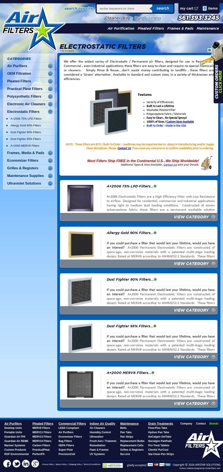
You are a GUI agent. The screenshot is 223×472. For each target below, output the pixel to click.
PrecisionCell (67, 454)
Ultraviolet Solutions (24, 183)
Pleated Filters (151, 28)
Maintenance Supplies (25, 176)
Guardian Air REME (16, 441)
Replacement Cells (132, 445)
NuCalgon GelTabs (159, 436)
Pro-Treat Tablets (158, 445)
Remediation (97, 445)
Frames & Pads (180, 28)
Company (186, 423)
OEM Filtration (19, 73)
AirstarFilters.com (212, 468)
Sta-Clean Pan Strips (161, 454)
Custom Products (15, 449)
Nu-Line (125, 454)
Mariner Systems (14, 445)
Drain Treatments (160, 423)
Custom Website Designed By (192, 468)
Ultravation (96, 436)
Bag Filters (65, 441)
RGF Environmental (16, 454)
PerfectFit (38, 454)
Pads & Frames (99, 449)
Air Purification (121, 28)
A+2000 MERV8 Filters (24, 145)
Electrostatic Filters (23, 112)
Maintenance (208, 28)
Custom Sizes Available (180, 122)
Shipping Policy (75, 464)
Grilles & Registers (22, 168)
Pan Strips (126, 436)
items (210, 8)
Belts (123, 428)
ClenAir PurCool (158, 449)
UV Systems (97, 454)
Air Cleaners (97, 428)
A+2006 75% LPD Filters (26, 118)
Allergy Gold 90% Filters (25, 125)
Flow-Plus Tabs (157, 428)
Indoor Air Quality (102, 423)
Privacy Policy (48, 464)
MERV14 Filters (41, 441)
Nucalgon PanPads (160, 441)
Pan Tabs (126, 432)
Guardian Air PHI (14, 436)
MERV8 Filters (41, 428)
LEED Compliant (69, 428)
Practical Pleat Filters (24, 89)
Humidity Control (100, 432)
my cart (186, 8)
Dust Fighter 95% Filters (25, 139)
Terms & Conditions (92, 464)
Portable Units (13, 432)
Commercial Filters (72, 423)
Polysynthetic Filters (24, 96)
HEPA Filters (66, 445)
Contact (201, 423)
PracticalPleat (41, 449)
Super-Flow (66, 449)
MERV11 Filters (41, 432)
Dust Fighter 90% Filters (25, 132)
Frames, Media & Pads (25, 153)
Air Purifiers (17, 66)
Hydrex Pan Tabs (158, 432)
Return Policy (61, 464)
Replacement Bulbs (132, 441)
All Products (68, 51)
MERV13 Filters (41, 436)
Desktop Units (13, 428)
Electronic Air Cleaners (26, 104)
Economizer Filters (22, 160)
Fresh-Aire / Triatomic (103, 441)
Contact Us (124, 148)
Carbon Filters (41, 445)
